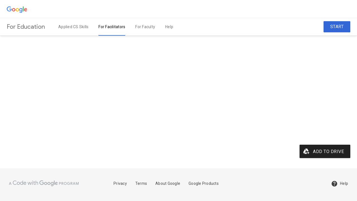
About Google (167, 183)
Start (337, 26)
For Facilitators (111, 27)
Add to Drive (323, 151)
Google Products (204, 183)
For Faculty (145, 27)
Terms (141, 183)
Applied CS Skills (73, 27)
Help (169, 27)
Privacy (120, 183)
